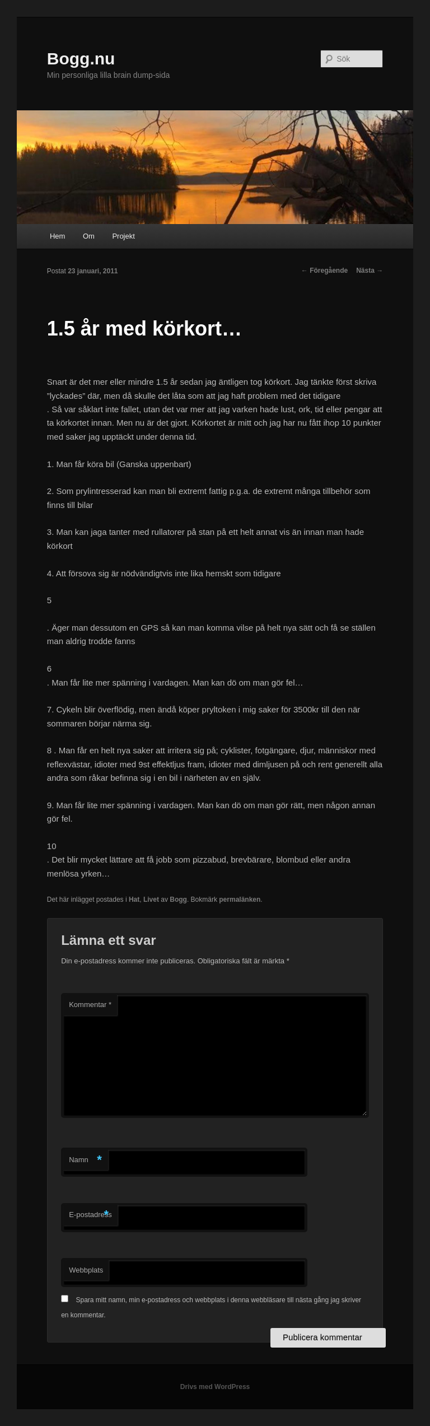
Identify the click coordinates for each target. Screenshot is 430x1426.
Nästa (369, 270)
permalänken (239, 899)
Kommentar (90, 1004)
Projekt (123, 236)
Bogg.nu (81, 58)
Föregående (324, 270)
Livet (151, 899)
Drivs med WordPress (215, 1387)
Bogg (178, 899)
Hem (57, 236)
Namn (85, 1160)
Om (89, 236)
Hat (134, 899)
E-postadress (90, 1215)
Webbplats (86, 1270)
